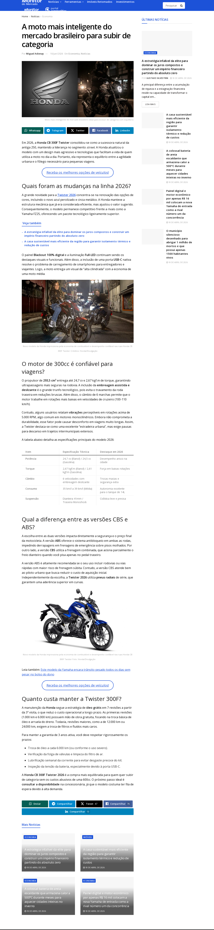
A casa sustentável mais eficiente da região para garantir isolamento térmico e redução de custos (106, 856)
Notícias (35, 16)
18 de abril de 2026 (35, 867)
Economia (47, 16)
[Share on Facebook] (100, 130)
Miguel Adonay (35, 53)
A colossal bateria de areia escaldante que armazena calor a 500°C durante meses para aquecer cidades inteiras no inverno (47, 897)
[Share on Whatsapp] (32, 130)
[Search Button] (181, 5)
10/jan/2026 (56, 53)
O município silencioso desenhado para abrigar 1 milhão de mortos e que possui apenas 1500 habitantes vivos (179, 244)
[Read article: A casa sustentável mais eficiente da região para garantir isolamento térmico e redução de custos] (153, 120)
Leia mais (152, 104)
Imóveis (87, 837)
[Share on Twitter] (77, 130)
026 (73, 195)
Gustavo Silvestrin (157, 78)
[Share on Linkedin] (123, 130)
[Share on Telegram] (55, 130)
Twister (63, 195)
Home (25, 16)
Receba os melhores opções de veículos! (77, 172)
